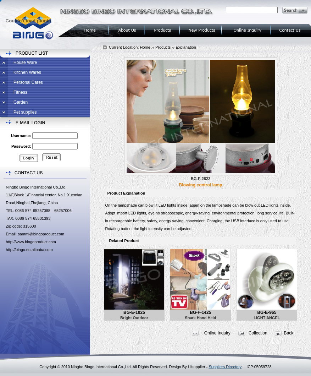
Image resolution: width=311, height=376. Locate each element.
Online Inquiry (217, 333)
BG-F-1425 (200, 312)
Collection (258, 333)
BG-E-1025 (134, 312)
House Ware (25, 62)
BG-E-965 (266, 312)
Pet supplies (25, 112)
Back (289, 333)
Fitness (20, 92)
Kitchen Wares (27, 72)
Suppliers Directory (225, 367)
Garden (20, 102)
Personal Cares (28, 82)
